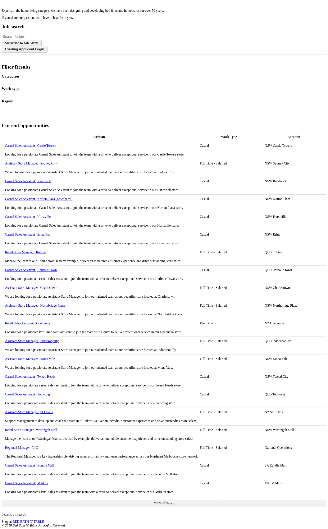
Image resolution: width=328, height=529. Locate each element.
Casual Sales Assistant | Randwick (28, 181)
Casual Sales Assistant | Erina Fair (28, 234)
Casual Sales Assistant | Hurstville (28, 216)
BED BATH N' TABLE (28, 521)
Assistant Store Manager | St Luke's (29, 412)
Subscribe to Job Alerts (21, 43)
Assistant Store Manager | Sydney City (31, 163)
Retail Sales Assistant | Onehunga (27, 323)
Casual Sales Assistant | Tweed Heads (30, 376)
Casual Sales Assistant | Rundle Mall (29, 465)
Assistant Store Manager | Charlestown (31, 287)
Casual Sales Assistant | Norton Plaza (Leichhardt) (38, 199)
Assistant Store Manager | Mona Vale (30, 359)
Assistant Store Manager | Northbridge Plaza (35, 305)
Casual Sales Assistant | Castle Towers (30, 145)
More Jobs (164, 503)
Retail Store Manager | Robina (25, 252)
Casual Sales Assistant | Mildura (26, 483)
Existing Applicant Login (24, 49)
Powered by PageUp (14, 514)
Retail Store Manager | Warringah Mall (31, 430)
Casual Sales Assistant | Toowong (27, 394)
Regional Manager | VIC (21, 447)
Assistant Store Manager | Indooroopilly (32, 341)
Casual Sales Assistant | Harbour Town (31, 270)
